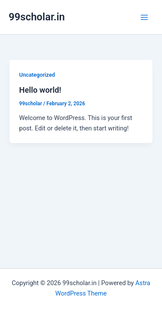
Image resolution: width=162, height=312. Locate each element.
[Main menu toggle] (144, 17)
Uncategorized (37, 75)
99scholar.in (37, 17)
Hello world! (40, 89)
